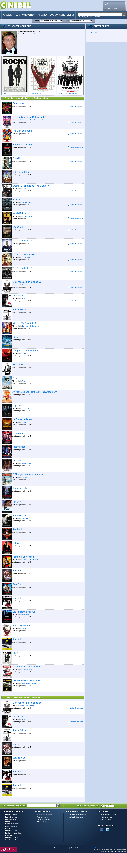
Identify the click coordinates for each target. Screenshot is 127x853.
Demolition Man (20, 488)
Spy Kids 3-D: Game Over (31, 326)
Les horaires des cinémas (77, 815)
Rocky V (16, 502)
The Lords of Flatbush (29, 683)
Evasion (16, 199)
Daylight (25, 422)
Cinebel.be (93, 32)
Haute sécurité (19, 515)
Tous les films (41, 821)
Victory (24, 628)
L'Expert (16, 460)
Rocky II (16, 639)
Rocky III (16, 598)
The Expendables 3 (22, 240)
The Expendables (28, 285)
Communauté (57, 15)
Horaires (42, 15)
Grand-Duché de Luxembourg (15, 840)
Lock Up (25, 518)
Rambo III (17, 529)
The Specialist (26, 463)
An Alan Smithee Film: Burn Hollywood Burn (34, 392)
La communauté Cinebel (108, 815)
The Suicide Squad (22, 131)
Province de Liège (11, 831)
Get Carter (17, 364)
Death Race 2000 (28, 670)
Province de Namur (11, 837)
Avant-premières (42, 817)
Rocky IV (17, 570)
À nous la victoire (21, 625)
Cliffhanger (25, 477)
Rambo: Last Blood (22, 144)
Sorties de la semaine (44, 815)
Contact (56, 848)
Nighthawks (26, 615)
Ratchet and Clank (21, 172)
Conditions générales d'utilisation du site (113, 848)
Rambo (24, 299)
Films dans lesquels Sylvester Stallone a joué (25, 98)
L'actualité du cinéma (76, 817)
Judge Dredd (18, 447)
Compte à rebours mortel (25, 350)
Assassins (17, 433)
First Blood (17, 584)
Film (67, 21)
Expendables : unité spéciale (26, 282)
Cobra (15, 543)
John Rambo (18, 295)
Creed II (16, 158)
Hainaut (8, 828)
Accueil (7, 15)
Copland (16, 405)
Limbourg (8, 835)
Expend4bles (19, 103)
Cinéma (36, 21)
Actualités (28, 15)
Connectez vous (112, 4)
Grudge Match (27, 216)
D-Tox (24, 353)
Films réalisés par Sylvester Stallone (21, 697)
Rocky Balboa (19, 309)
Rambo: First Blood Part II (31, 560)
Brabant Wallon (10, 819)
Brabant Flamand (11, 817)
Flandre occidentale (12, 824)
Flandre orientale (11, 826)
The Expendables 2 (22, 268)
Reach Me (17, 227)
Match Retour (19, 213)
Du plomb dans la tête (23, 254)
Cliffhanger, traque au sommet (27, 474)
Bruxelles (8, 821)
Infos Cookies (75, 848)
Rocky (15, 653)
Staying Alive (18, 758)
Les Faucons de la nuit (23, 611)
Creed (24, 189)
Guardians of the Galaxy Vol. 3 (32, 120)
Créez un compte (113, 9)
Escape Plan (26, 202)
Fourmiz (16, 378)
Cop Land (25, 408)
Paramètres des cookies (90, 848)
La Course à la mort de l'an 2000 (29, 666)
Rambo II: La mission (23, 557)
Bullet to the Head (28, 257)
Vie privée (65, 848)
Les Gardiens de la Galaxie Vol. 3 (29, 117)
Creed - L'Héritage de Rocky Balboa (30, 185)
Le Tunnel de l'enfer (22, 419)
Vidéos (70, 15)
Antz (23, 381)
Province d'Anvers (11, 815)
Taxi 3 (15, 337)
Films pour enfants (43, 819)
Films (17, 15)
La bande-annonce (75, 106)
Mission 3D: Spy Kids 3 (24, 323)
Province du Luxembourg (13, 833)
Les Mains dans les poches (26, 680)
